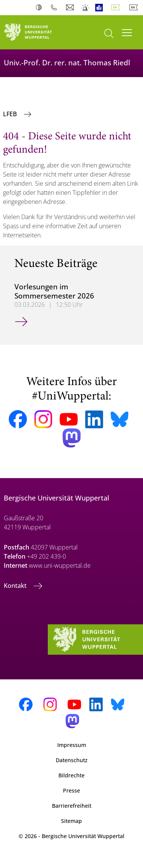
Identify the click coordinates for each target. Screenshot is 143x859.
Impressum (71, 744)
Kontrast (40, 7)
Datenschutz (72, 760)
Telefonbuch (55, 7)
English (135, 7)
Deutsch (117, 7)
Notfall (85, 7)
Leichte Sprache (100, 7)
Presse (71, 790)
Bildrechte (71, 775)
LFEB (10, 114)
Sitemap (71, 820)
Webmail (70, 7)
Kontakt (16, 585)
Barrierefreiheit (71, 805)
